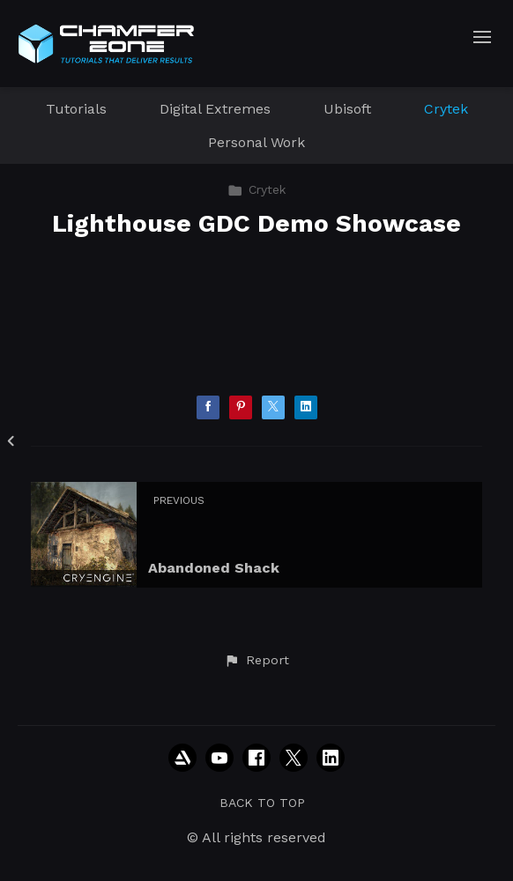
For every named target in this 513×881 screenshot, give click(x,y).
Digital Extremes (215, 108)
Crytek (446, 108)
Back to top (262, 803)
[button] (256, 661)
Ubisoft (347, 108)
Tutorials (76, 108)
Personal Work (256, 142)
